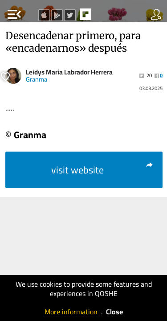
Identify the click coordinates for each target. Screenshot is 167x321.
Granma (36, 79)
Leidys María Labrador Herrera (69, 72)
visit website (102, 169)
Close (114, 311)
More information (71, 311)
